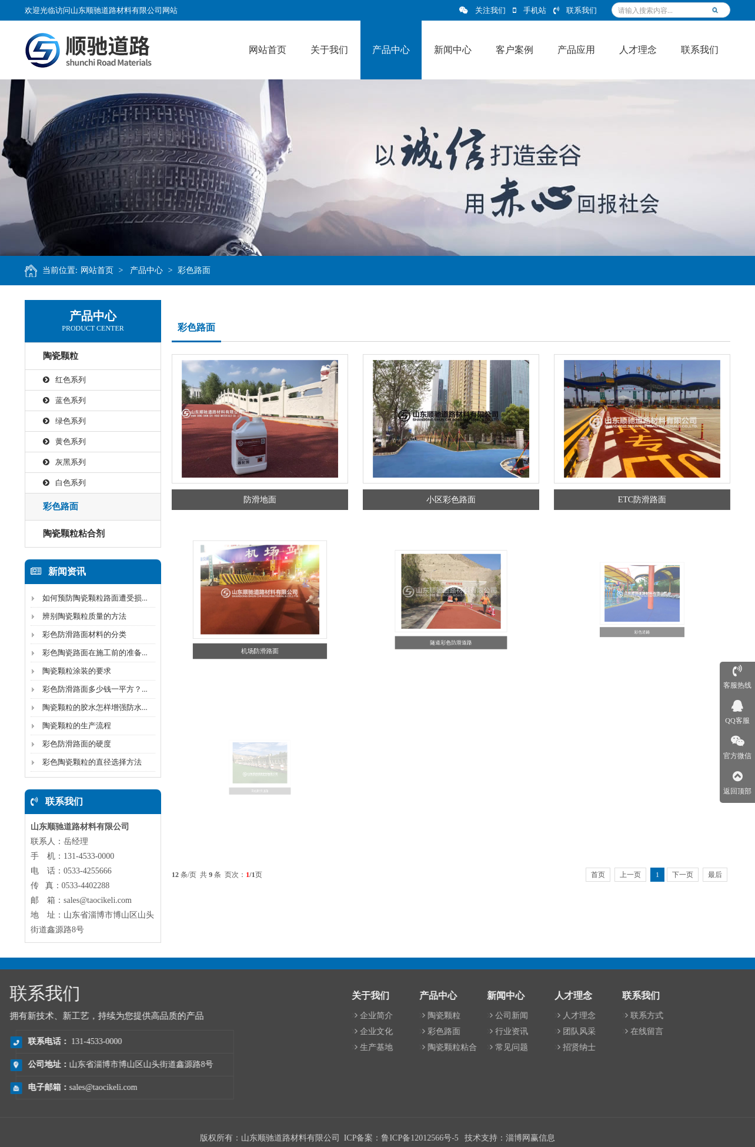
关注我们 (482, 10)
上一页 (630, 875)
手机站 (529, 10)
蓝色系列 (55, 400)
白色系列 (55, 482)
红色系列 (55, 379)
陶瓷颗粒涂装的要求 (68, 670)
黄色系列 (55, 441)
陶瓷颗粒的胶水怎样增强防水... (86, 707)
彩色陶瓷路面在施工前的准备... (86, 652)
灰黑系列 (55, 462)
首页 (598, 875)
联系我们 (575, 10)
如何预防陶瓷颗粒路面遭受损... (86, 597)
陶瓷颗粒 (51, 356)
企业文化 (632, 1031)
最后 (715, 875)
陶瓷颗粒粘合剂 (65, 533)
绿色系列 (55, 420)
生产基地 (632, 1047)
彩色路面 (207, 270)
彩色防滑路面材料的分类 (76, 634)
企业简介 (632, 1015)
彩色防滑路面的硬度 (68, 743)
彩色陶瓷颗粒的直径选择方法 (83, 762)
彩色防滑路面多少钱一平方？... (86, 689)
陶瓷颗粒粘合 (708, 1047)
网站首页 (109, 270)
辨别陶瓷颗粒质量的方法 (76, 616)
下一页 (682, 875)
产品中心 (159, 270)
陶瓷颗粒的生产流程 (68, 725)
